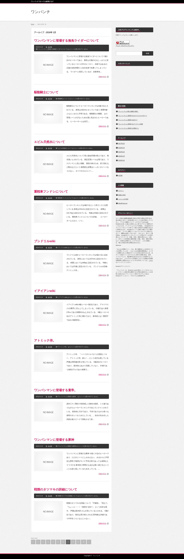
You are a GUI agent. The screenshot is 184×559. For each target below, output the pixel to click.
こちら (151, 260)
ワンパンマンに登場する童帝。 (55, 390)
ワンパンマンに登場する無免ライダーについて (66, 40)
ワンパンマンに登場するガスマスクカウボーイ (132, 115)
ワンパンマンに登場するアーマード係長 (130, 124)
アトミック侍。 (45, 340)
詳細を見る (102, 77)
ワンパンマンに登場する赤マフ (127, 120)
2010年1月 (121, 160)
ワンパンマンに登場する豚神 (54, 439)
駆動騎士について (46, 92)
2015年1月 (121, 156)
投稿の (122, 195)
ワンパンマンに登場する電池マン (128, 128)
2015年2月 (121, 152)
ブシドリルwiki (44, 241)
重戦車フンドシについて (51, 191)
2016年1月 (121, 147)
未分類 (50, 47)
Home (32, 24)
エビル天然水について (49, 141)
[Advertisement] (134, 83)
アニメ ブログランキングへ (125, 46)
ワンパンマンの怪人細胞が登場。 (128, 111)
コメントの (123, 199)
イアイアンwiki (44, 290)
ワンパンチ (40, 12)
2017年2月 (121, 143)
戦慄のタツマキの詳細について (55, 489)
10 (83, 542)
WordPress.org (122, 203)
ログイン (121, 190)
